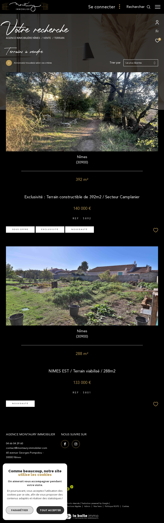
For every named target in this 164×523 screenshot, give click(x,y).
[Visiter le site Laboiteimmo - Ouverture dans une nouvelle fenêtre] (82, 514)
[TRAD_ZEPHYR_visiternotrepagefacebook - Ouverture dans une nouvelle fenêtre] (65, 444)
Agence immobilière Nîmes (23, 38)
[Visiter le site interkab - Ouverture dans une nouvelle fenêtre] (58, 488)
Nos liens (97, 506)
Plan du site (57, 506)
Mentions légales (74, 506)
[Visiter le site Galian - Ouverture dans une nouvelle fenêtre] (16, 489)
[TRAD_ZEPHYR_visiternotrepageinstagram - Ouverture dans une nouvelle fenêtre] (76, 444)
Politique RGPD (112, 506)
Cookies (125, 506)
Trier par (115, 63)
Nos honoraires (42, 506)
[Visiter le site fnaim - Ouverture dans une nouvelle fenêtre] (34, 489)
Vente (47, 38)
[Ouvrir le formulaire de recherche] (138, 7)
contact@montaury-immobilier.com (26, 448)
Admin (87, 506)
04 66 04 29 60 (14, 443)
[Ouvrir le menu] (157, 7)
